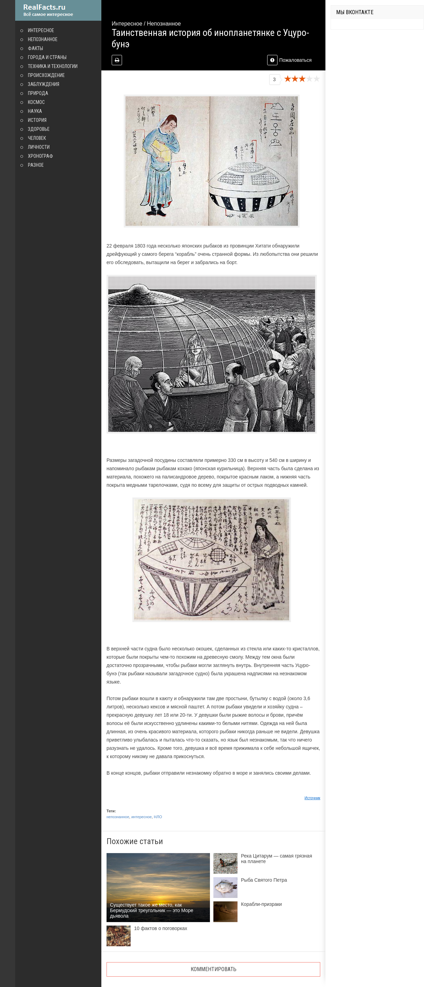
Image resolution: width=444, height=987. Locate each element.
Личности (39, 147)
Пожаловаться (289, 60)
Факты (35, 48)
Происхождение (46, 75)
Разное (36, 165)
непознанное (118, 817)
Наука (35, 111)
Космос (36, 102)
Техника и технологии (53, 66)
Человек (37, 138)
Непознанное (43, 39)
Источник (313, 798)
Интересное (41, 30)
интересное (141, 817)
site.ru (58, 10)
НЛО (158, 817)
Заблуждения (43, 84)
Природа (38, 93)
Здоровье (39, 129)
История (37, 120)
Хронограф (40, 156)
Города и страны (47, 57)
